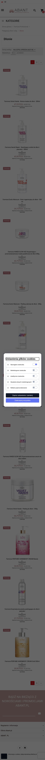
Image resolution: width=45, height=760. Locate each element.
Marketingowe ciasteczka (18, 370)
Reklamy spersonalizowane (19, 388)
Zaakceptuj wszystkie (22, 400)
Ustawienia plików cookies (20, 358)
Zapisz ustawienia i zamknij (22, 395)
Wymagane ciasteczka (17, 364)
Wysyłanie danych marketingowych (21, 382)
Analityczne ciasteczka (17, 376)
